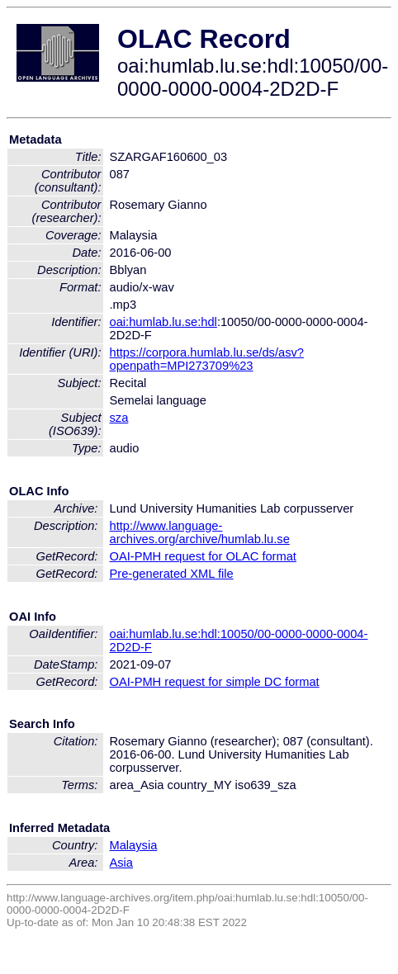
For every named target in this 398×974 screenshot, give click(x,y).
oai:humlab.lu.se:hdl (163, 322)
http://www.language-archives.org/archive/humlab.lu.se (200, 532)
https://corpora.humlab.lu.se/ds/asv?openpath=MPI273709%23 (207, 359)
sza (119, 417)
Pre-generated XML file (172, 573)
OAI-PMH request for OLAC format (203, 556)
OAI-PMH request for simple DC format (215, 681)
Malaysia (134, 845)
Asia (122, 862)
